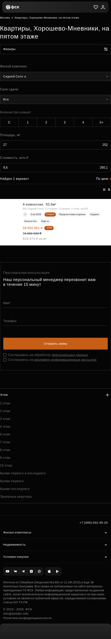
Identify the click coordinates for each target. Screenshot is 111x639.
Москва (5, 17)
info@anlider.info (15, 613)
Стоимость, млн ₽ (14, 157)
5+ (102, 122)
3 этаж (5, 418)
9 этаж (5, 457)
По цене (102, 178)
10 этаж (6, 465)
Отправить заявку (55, 343)
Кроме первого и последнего (23, 473)
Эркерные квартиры (16, 496)
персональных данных (70, 355)
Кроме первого (12, 481)
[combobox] (55, 76)
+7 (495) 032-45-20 (93, 522)
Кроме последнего (15, 489)
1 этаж (5, 403)
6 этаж (5, 434)
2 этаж (5, 411)
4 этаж (5, 426)
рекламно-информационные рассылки (65, 359)
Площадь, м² (10, 135)
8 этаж (5, 450)
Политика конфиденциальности (27, 618)
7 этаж (5, 442)
